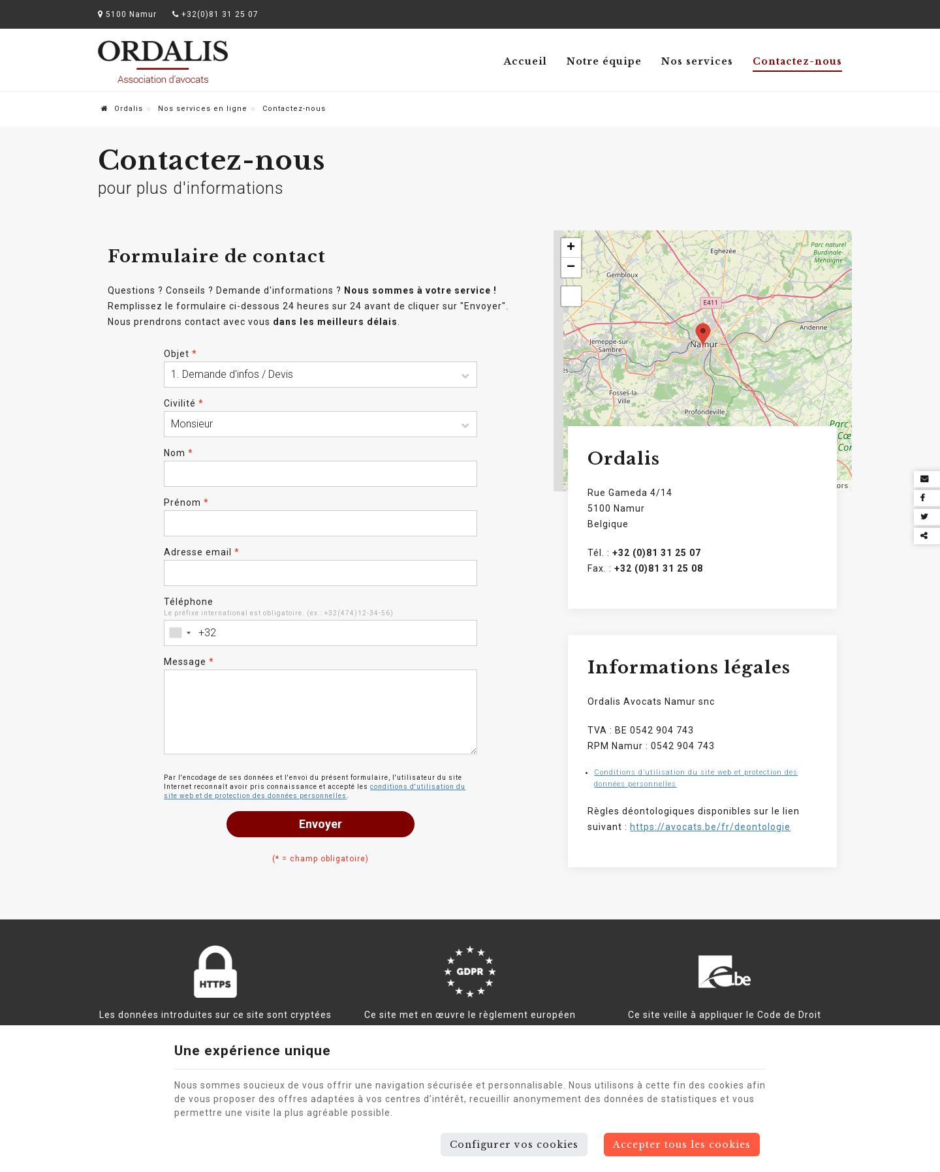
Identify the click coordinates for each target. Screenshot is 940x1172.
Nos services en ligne (202, 108)
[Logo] (163, 61)
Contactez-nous (797, 61)
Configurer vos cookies (514, 1144)
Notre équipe (604, 61)
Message (189, 661)
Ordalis (122, 108)
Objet (180, 353)
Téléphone (188, 601)
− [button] (571, 267)
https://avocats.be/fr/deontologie (710, 827)
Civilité (184, 403)
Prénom (186, 502)
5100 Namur (127, 14)
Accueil (525, 61)
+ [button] (571, 248)
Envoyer (320, 824)
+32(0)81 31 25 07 (215, 14)
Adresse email (202, 552)
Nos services (697, 61)
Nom (178, 453)
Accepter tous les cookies (682, 1144)
